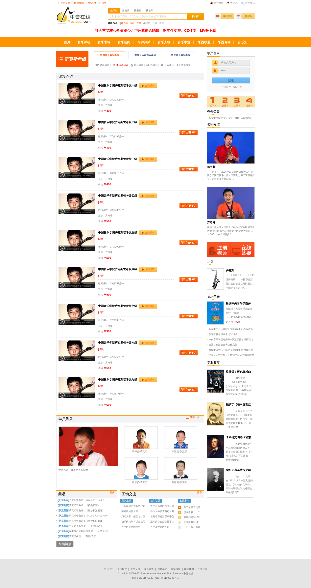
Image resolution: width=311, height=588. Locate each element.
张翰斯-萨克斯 (179, 482)
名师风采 (144, 42)
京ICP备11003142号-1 (167, 577)
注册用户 (226, 87)
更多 (112, 492)
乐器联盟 (204, 42)
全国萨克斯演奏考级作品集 (223, 344)
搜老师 (149, 10)
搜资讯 (125, 10)
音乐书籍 (104, 42)
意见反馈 (135, 569)
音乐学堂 (184, 42)
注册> (236, 105)
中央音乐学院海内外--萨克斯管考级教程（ (231, 339)
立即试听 (150, 85)
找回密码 (237, 87)
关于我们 (108, 569)
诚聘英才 (162, 569)
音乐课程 (84, 42)
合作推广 (122, 569)
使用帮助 (185, 65)
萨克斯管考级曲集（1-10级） (224, 334)
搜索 (195, 16)
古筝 (138, 23)
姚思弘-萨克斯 (139, 482)
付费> (249, 105)
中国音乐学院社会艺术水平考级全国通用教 (231, 355)
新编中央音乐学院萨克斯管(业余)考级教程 (231, 329)
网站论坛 (92, 3)
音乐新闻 (124, 42)
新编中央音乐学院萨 (238, 303)
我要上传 (195, 417)
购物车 (248, 16)
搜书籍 (137, 10)
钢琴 (132, 23)
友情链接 (175, 569)
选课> (225, 105)
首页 (67, 42)
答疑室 (153, 65)
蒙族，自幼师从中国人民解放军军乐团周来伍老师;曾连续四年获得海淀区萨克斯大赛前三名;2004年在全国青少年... (231, 231)
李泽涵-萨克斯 (179, 451)
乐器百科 (224, 42)
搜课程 (113, 10)
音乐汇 (242, 42)
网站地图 (79, 3)
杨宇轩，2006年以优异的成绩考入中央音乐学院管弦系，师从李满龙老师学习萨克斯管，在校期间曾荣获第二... (231, 175)
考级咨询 (104, 65)
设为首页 (65, 3)
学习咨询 (138, 65)
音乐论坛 (169, 65)
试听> (213, 105)
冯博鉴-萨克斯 (139, 451)
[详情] (101, 92)
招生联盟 (202, 569)
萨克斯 (230, 270)
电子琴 (124, 23)
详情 (86, 470)
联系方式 (149, 569)
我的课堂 (227, 16)
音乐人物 (164, 42)
